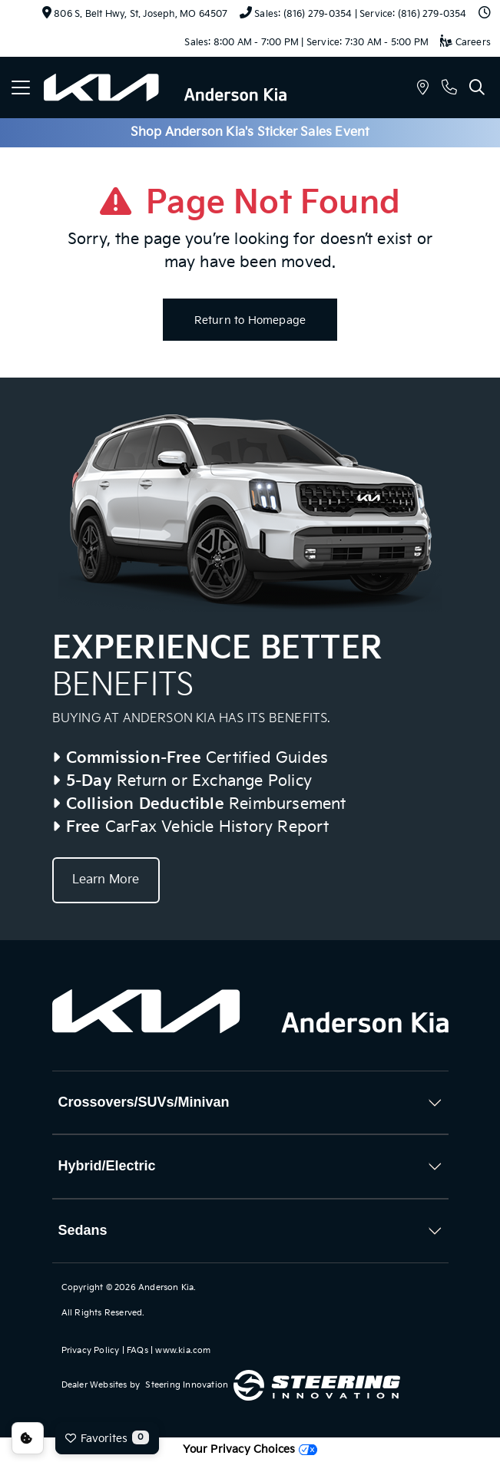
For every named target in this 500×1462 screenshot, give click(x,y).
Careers (465, 42)
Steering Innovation (186, 1385)
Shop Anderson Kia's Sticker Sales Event (250, 132)
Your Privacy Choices (249, 1449)
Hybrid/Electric (107, 1165)
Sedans (83, 1230)
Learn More (106, 880)
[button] (423, 89)
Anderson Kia (166, 1287)
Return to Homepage (250, 320)
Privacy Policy (90, 1350)
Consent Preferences (28, 1438)
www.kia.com (182, 1350)
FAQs (137, 1350)
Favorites (107, 1437)
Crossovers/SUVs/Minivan (144, 1102)
